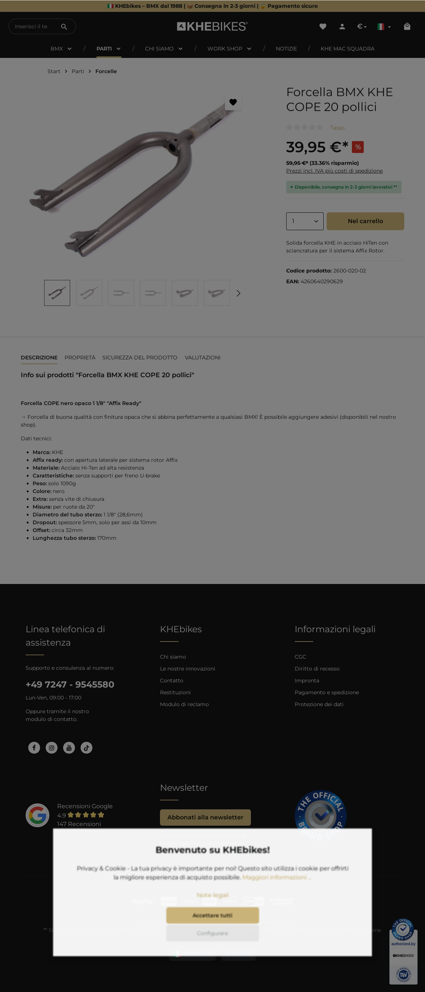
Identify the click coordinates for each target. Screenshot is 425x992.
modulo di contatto (51, 719)
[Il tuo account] (342, 26)
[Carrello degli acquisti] (407, 26)
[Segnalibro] (233, 102)
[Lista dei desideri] (323, 26)
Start (54, 71)
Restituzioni (175, 692)
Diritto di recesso (317, 668)
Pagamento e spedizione (327, 692)
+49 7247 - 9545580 (70, 684)
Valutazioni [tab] (202, 357)
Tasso (337, 127)
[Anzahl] (305, 221)
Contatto (171, 680)
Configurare (212, 948)
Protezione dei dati (319, 704)
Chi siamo (173, 656)
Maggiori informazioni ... (276, 892)
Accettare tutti (212, 930)
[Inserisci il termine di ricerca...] (31, 26)
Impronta (307, 680)
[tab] (39, 358)
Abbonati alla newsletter (205, 817)
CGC (300, 656)
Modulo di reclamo (184, 704)
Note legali (213, 910)
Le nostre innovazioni (187, 668)
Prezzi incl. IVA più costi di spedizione (334, 170)
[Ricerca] (64, 26)
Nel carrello (365, 221)
